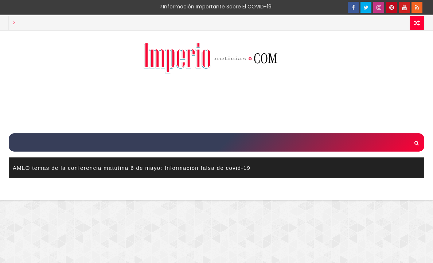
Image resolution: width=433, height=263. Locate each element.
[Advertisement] (216, 104)
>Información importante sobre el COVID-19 (187, 6)
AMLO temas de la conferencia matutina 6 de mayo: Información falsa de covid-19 (131, 168)
